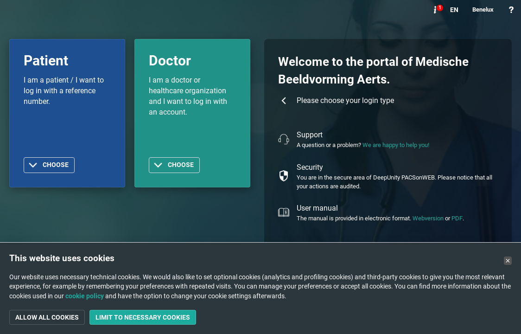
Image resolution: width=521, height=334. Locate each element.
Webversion (428, 218)
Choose (56, 165)
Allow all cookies (47, 317)
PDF (457, 218)
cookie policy (84, 296)
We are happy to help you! (395, 144)
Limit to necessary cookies (142, 317)
